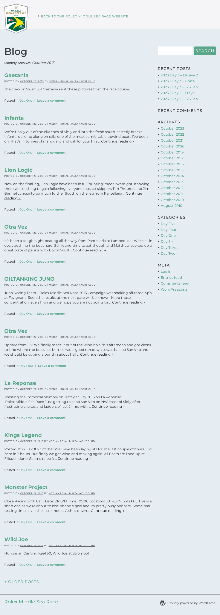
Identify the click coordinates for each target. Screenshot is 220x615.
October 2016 (172, 163)
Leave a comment (51, 100)
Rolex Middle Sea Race (31, 601)
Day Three (170, 247)
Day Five (168, 223)
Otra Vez (15, 226)
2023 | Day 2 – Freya (178, 92)
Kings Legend (23, 434)
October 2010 (172, 199)
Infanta (14, 117)
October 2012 (172, 187)
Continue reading (118, 141)
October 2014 (172, 175)
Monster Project (25, 486)
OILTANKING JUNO (29, 278)
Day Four (26, 365)
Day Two (168, 253)
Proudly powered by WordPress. (191, 602)
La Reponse (20, 382)
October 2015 (172, 169)
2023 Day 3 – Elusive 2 (179, 74)
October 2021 (172, 140)
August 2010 (171, 205)
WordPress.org (174, 289)
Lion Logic (18, 169)
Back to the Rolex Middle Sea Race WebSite (89, 19)
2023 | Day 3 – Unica (178, 80)
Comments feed (175, 283)
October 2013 (172, 181)
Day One (25, 100)
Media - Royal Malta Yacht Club (72, 80)
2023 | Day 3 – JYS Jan (179, 86)
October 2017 (172, 157)
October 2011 (172, 193)
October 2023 (172, 128)
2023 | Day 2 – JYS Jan (179, 98)
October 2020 (173, 146)
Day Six (167, 241)
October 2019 (172, 152)
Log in (166, 271)
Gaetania (16, 74)
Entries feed (171, 277)
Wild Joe (16, 539)
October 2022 (172, 134)
